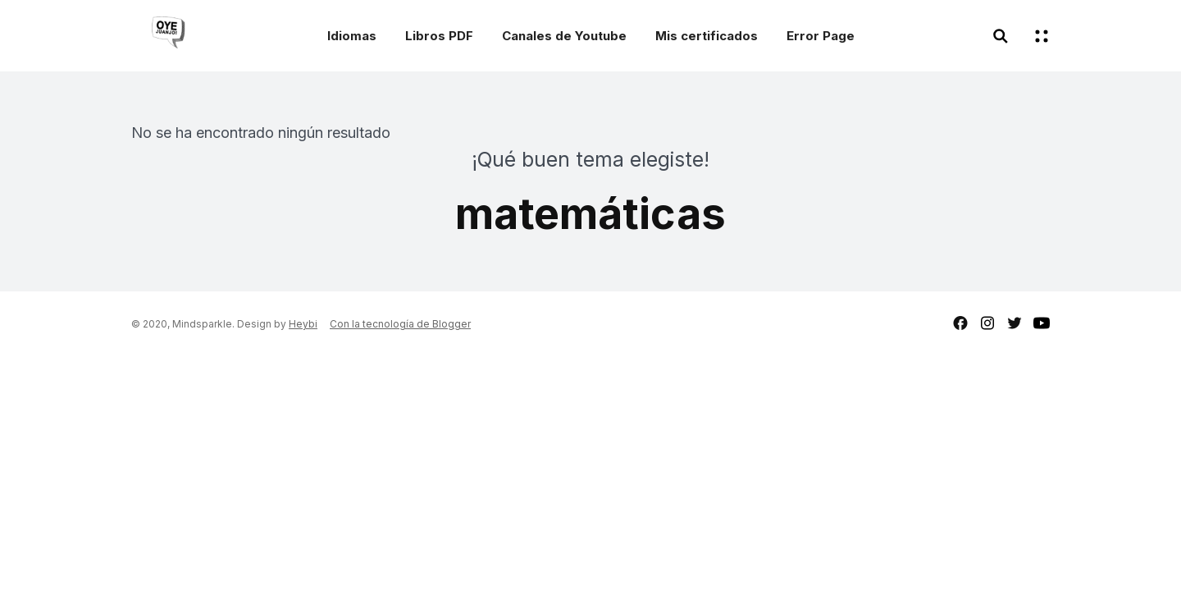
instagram (987, 323)
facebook (960, 323)
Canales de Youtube (564, 36)
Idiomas (351, 36)
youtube (1041, 323)
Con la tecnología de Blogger (400, 324)
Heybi (303, 324)
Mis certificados (706, 36)
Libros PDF (439, 36)
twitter (1014, 323)
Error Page (821, 36)
